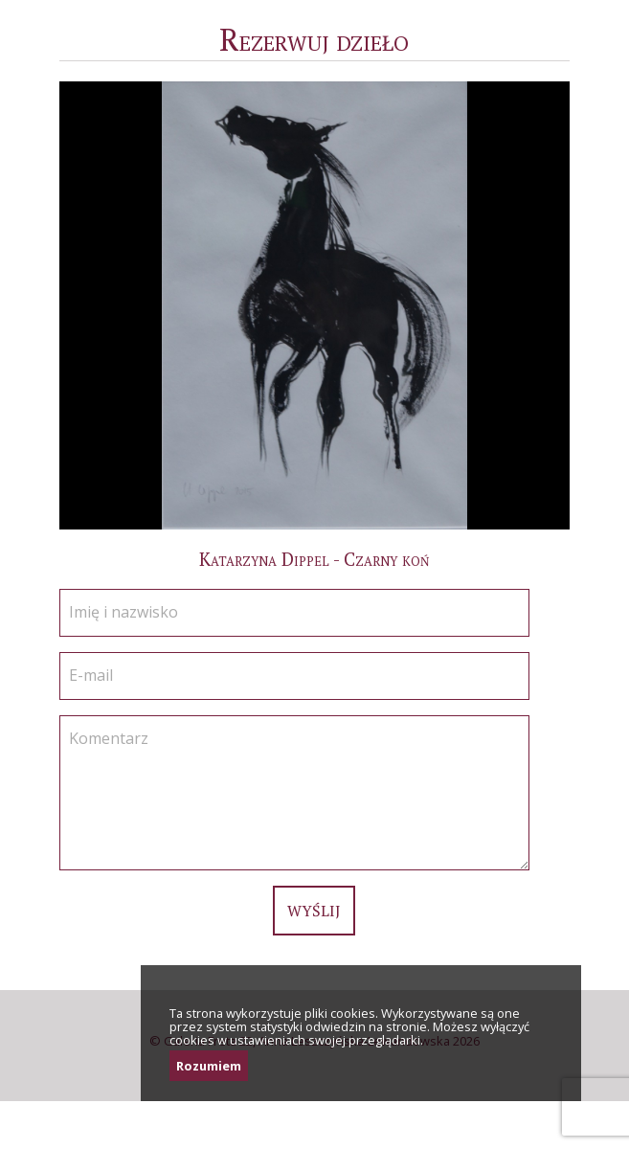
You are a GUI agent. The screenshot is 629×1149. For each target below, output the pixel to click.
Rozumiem (208, 1065)
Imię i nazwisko (123, 611)
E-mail (91, 675)
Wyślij (314, 910)
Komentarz (108, 738)
